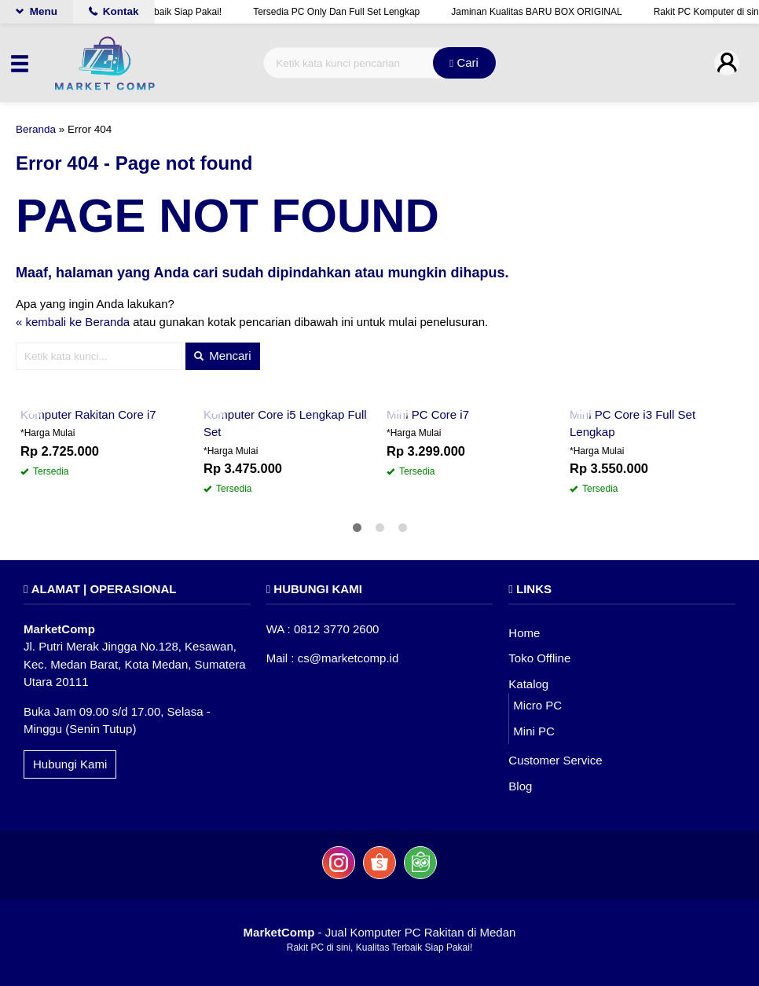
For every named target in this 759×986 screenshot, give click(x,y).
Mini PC (534, 731)
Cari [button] (463, 62)
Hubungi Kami (70, 764)
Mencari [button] (222, 355)
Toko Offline (539, 658)
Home (524, 633)
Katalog (528, 684)
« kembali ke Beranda (73, 321)
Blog (520, 786)
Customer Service (555, 760)
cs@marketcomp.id (348, 658)
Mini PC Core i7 (428, 414)
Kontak (114, 11)
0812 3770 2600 (336, 629)
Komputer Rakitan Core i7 (88, 414)
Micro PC (537, 705)
